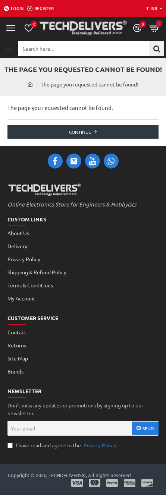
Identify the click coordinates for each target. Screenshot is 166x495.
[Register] (40, 8)
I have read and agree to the (62, 445)
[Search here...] (156, 48)
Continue (80, 132)
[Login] (13, 8)
